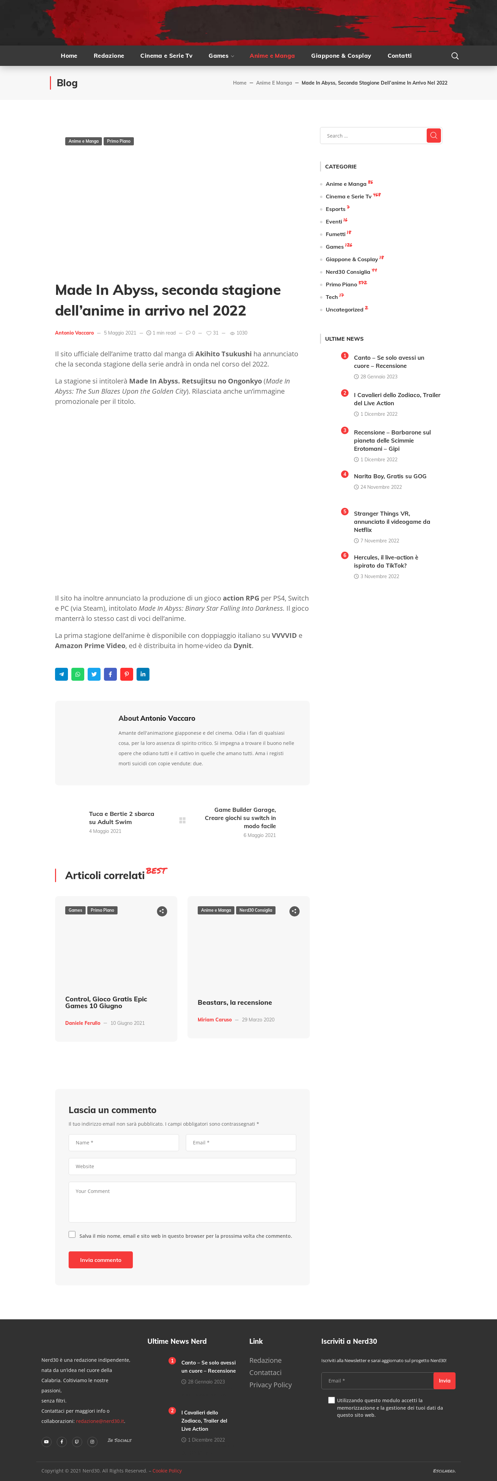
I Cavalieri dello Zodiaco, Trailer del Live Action (204, 1420)
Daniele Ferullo (82, 1023)
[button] (454, 56)
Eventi (334, 221)
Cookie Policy (167, 1470)
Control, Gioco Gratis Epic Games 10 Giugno (106, 1002)
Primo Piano (118, 141)
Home (240, 83)
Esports (335, 209)
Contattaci (265, 1372)
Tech (332, 296)
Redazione (265, 1360)
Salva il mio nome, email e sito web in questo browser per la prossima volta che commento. (185, 1236)
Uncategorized (344, 309)
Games (75, 910)
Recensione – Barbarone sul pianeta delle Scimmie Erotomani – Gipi (392, 440)
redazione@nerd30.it (100, 1421)
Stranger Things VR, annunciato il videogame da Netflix (392, 521)
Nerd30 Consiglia (255, 910)
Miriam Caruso (215, 1020)
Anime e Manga (274, 83)
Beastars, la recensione (235, 1002)
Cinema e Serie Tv (349, 196)
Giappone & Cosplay (352, 259)
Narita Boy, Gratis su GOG (390, 476)
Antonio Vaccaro (74, 333)
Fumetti (335, 234)
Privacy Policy (270, 1384)
